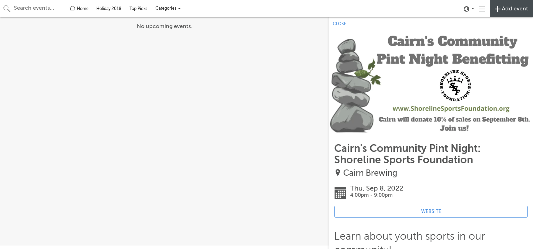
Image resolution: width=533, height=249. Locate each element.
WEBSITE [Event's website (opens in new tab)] (431, 211)
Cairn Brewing (370, 173)
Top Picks (138, 8)
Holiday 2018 (108, 8)
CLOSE (339, 23)
